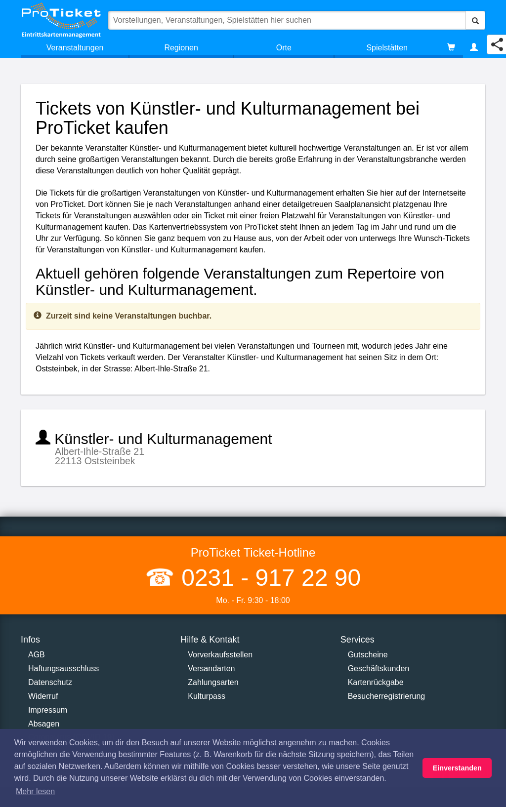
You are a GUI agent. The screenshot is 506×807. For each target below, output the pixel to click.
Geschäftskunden (379, 668)
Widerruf (43, 696)
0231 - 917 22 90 (268, 578)
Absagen (43, 724)
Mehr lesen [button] (35, 791)
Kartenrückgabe (376, 682)
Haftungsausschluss (63, 668)
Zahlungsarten (213, 682)
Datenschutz (50, 682)
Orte (284, 47)
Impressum (47, 710)
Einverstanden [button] (457, 768)
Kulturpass (206, 696)
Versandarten (211, 668)
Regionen (181, 47)
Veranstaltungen (75, 47)
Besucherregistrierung (386, 696)
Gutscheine (368, 654)
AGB (36, 654)
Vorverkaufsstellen (220, 654)
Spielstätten (387, 47)
